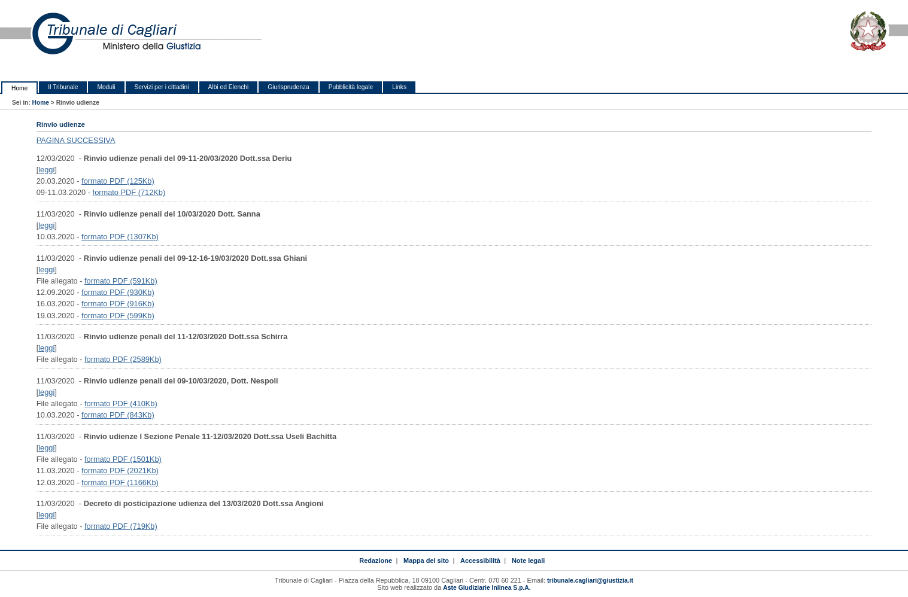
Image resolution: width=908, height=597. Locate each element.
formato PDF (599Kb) (117, 315)
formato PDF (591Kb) (120, 280)
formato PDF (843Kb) (117, 414)
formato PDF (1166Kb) (120, 482)
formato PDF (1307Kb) (120, 236)
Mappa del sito (426, 560)
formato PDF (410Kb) (120, 403)
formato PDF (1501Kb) (123, 459)
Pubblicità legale (351, 87)
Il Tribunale (63, 87)
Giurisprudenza (288, 87)
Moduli (106, 87)
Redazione (375, 560)
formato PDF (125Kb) (117, 180)
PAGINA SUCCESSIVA (76, 140)
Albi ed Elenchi (228, 87)
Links (399, 87)
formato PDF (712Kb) (129, 192)
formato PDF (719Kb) (120, 526)
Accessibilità (480, 560)
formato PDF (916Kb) (117, 303)
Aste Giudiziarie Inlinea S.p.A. (486, 587)
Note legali (528, 560)
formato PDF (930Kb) (117, 292)
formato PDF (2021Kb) (120, 470)
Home (19, 88)
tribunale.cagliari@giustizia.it (590, 580)
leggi (46, 169)
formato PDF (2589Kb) (123, 359)
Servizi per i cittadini (162, 87)
